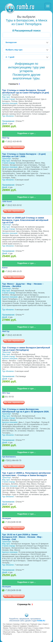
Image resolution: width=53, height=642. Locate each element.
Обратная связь (9, 632)
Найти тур (25, 624)
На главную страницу (11, 624)
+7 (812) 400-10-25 (13, 271)
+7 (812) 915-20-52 (13, 205)
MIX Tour (6, 393)
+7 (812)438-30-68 (13, 522)
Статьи (6, 630)
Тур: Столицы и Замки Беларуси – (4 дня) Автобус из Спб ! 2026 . (24, 155)
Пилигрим (6, 518)
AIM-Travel (7, 201)
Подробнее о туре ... (26, 133)
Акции (45, 624)
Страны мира (38, 628)
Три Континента (9, 457)
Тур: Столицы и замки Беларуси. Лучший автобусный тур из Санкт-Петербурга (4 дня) (25, 91)
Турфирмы (7, 626)
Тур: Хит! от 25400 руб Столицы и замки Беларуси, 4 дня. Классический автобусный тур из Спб (25, 220)
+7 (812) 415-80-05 (13, 141)
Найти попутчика (24, 628)
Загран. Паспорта (10, 628)
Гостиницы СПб (17, 630)
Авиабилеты (33, 626)
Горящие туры (35, 624)
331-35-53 (9, 397)
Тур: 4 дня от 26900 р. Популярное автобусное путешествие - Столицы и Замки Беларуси (26, 474)
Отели (47, 628)
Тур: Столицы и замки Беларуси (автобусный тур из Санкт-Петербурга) (26, 348)
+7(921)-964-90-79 (13, 460)
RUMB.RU (41, 621)
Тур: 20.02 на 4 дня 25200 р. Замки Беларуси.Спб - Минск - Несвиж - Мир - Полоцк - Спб (22, 536)
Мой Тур (5, 138)
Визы (38, 630)
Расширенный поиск (26, 30)
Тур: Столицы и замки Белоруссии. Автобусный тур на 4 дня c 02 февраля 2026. (25, 410)
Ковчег (5, 268)
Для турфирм (29, 630)
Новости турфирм (20, 626)
